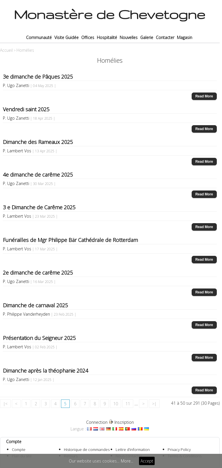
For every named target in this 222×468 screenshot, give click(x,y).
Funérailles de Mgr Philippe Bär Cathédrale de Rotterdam (70, 239)
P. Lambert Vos (17, 150)
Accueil (6, 50)
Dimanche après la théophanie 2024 (45, 370)
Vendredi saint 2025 (26, 109)
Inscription (124, 422)
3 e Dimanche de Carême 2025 (39, 207)
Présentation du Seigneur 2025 (39, 337)
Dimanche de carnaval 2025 (35, 305)
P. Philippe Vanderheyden (26, 314)
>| (154, 403)
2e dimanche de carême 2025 (38, 272)
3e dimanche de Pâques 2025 (38, 76)
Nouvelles (129, 37)
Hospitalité (107, 37)
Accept (146, 461)
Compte (18, 449)
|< (5, 403)
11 (127, 403)
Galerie (146, 37)
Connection (97, 422)
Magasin (184, 37)
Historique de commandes (87, 449)
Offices (87, 37)
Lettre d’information (133, 449)
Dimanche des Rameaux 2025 (38, 141)
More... (127, 461)
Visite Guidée (66, 37)
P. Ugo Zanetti (16, 85)
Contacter (165, 37)
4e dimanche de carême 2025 (38, 174)
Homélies (25, 50)
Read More (204, 96)
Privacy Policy (179, 449)
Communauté (39, 37)
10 (115, 403)
